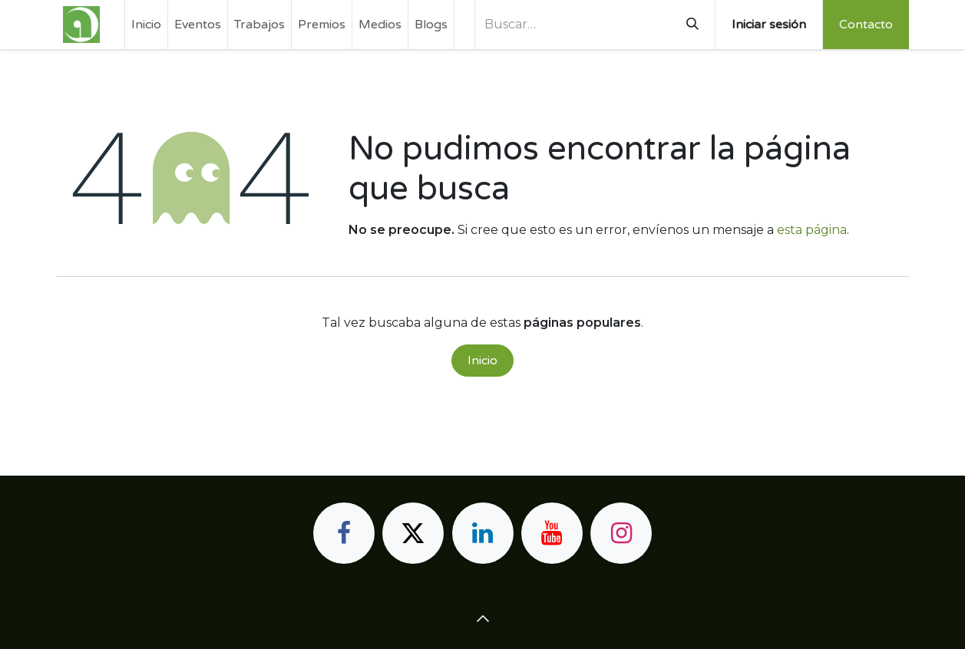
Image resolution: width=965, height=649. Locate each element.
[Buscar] (692, 24)
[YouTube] (552, 533)
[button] (482, 618)
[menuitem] (146, 24)
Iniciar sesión (769, 24)
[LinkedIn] (483, 533)
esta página (812, 229)
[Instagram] (621, 533)
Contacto (866, 24)
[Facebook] (344, 533)
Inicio (482, 360)
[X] (413, 533)
